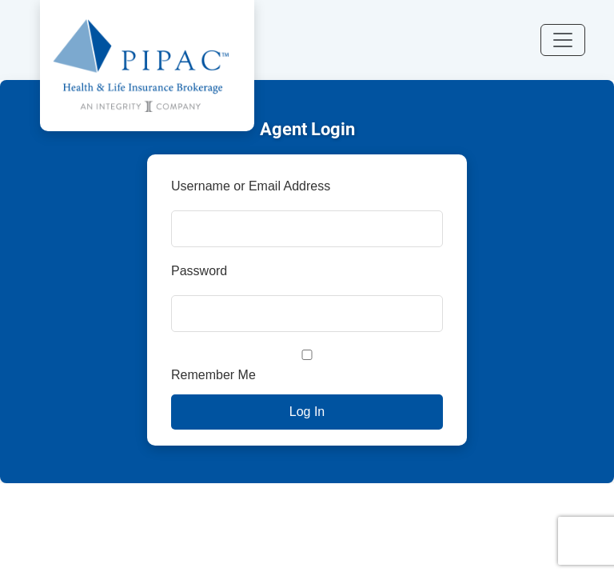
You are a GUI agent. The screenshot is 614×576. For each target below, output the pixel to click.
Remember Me (307, 366)
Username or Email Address (250, 186)
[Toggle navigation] (562, 40)
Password (199, 271)
